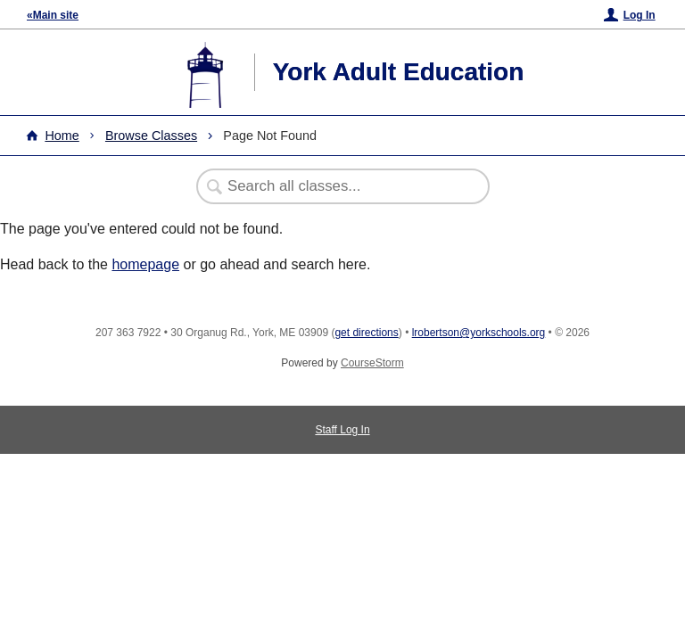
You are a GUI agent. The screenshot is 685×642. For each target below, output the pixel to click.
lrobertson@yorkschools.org (479, 332)
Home (61, 135)
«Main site (52, 15)
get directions (366, 332)
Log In (639, 15)
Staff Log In (342, 430)
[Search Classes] (333, 186)
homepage (145, 264)
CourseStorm (372, 363)
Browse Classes (151, 135)
